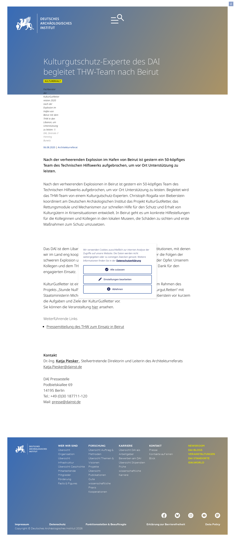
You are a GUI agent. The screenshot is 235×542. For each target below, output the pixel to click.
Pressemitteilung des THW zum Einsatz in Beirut (85, 326)
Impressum (22, 524)
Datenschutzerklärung (128, 260)
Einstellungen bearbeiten (118, 279)
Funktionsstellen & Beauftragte (106, 524)
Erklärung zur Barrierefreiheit (166, 524)
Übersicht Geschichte (71, 466)
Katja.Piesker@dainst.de (62, 366)
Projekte (93, 466)
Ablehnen (117, 289)
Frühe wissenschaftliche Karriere (130, 470)
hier (95, 306)
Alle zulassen (117, 269)
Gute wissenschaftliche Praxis (99, 483)
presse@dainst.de (66, 401)
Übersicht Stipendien (132, 462)
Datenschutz (57, 524)
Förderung (64, 479)
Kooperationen (97, 491)
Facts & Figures (67, 483)
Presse (153, 449)
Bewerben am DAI (130, 458)
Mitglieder (64, 474)
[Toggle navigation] (117, 23)
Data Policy (212, 524)
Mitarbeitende (67, 470)
